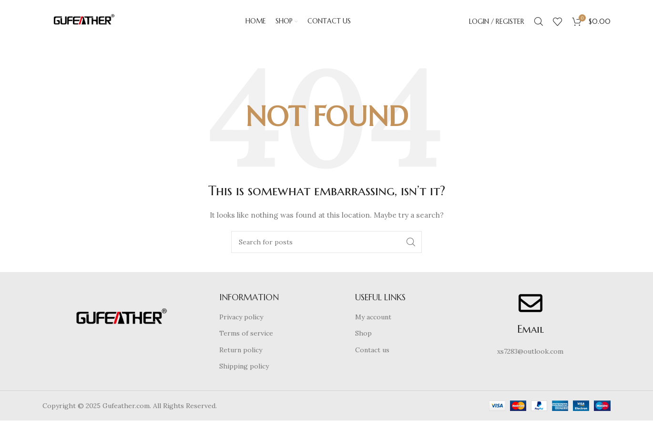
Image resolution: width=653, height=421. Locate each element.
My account (373, 317)
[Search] (538, 21)
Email (530, 329)
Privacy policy (241, 317)
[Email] (530, 303)
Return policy (240, 350)
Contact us (372, 350)
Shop (363, 333)
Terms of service (246, 333)
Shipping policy (244, 366)
